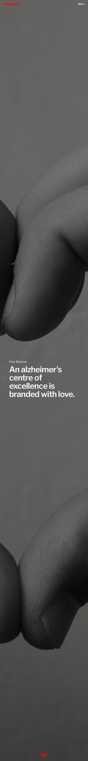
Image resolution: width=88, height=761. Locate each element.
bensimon (11, 4)
